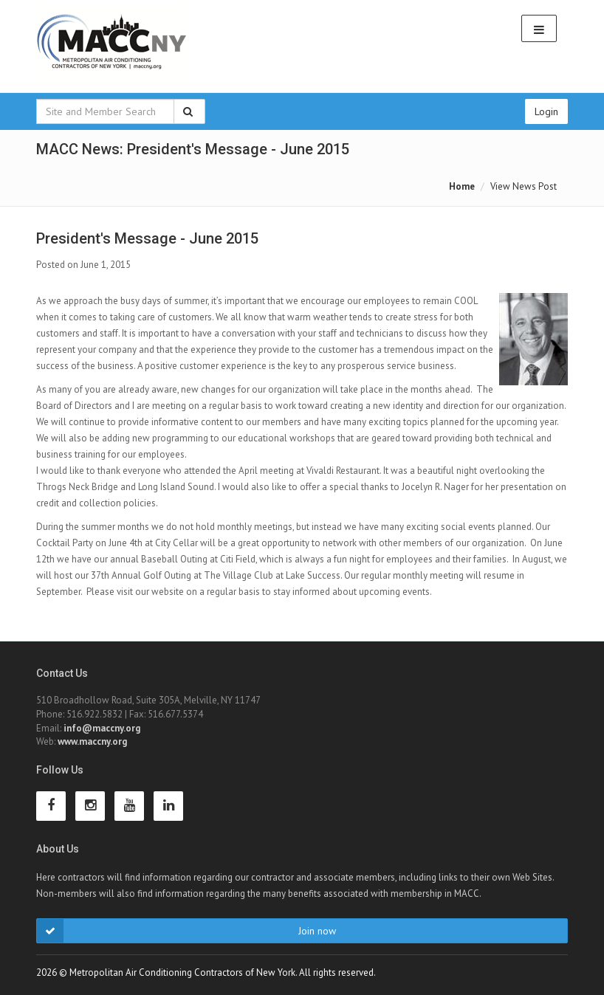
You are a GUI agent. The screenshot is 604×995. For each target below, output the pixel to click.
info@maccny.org (102, 728)
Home (462, 186)
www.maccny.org (92, 741)
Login (546, 111)
